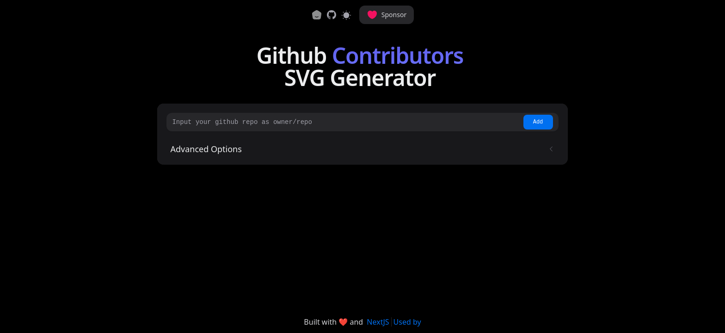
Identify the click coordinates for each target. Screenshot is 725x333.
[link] (331, 14)
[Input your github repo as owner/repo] (346, 122)
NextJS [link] (378, 322)
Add (538, 122)
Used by (407, 322)
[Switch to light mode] (346, 15)
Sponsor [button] (386, 14)
